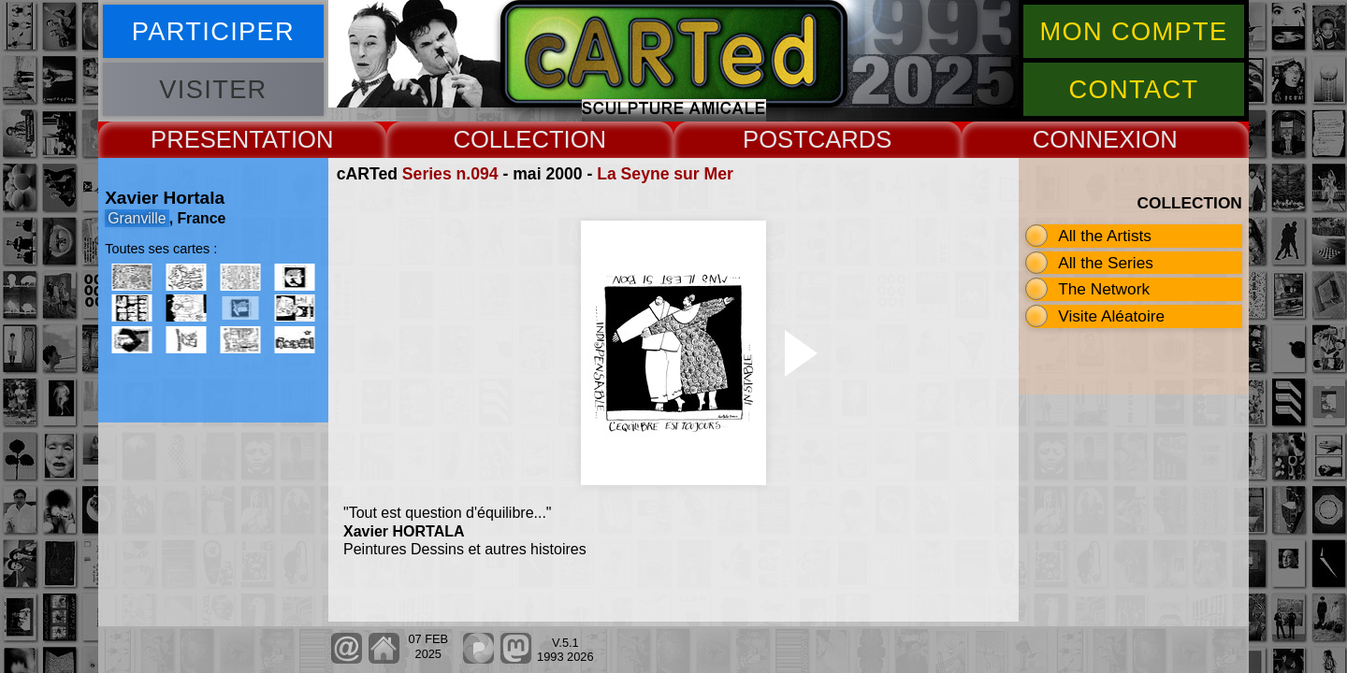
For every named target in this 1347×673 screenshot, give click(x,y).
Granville (137, 218)
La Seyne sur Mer (665, 174)
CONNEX (1084, 139)
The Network (1104, 288)
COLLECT (508, 139)
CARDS (850, 139)
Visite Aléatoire (1111, 316)
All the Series (1105, 262)
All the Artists (1104, 235)
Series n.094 (450, 174)
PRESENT (206, 139)
